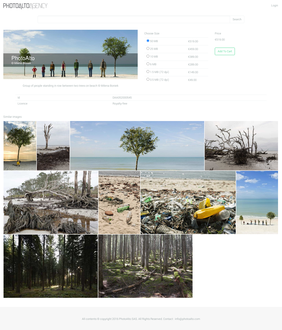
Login (274, 5)
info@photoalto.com (187, 319)
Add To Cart (225, 51)
